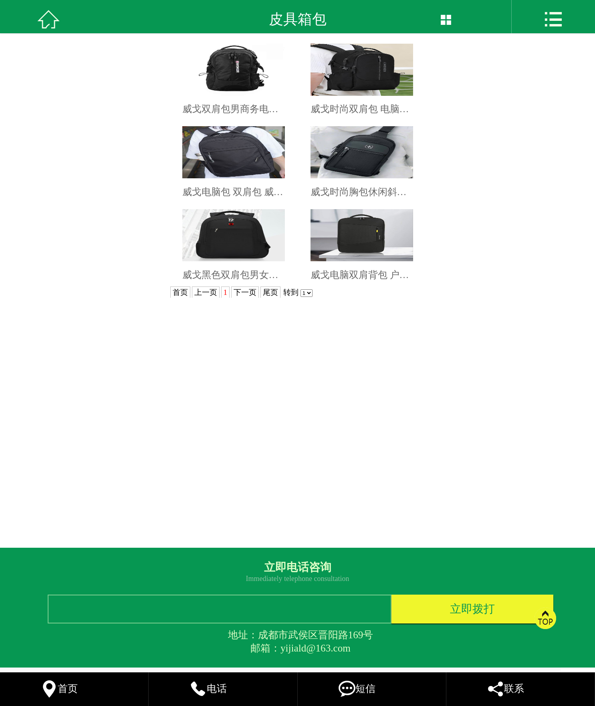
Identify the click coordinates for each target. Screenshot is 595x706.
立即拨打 (472, 609)
